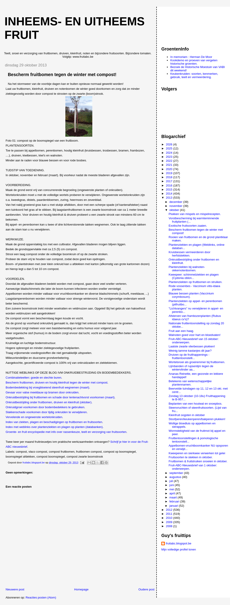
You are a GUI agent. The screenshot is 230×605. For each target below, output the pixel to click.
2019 (169, 173)
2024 (169, 152)
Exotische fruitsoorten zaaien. (188, 225)
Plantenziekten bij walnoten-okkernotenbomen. (187, 268)
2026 (169, 144)
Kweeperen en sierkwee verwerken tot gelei (197, 453)
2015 (169, 189)
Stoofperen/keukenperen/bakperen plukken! (197, 419)
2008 (169, 526)
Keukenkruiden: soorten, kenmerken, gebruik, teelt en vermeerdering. (194, 75)
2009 (169, 522)
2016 (169, 185)
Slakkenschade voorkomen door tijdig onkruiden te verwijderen (46, 412)
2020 (169, 169)
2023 (169, 156)
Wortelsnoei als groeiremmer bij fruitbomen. (197, 362)
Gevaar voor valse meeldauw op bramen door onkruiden (42, 392)
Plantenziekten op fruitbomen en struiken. (195, 282)
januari (174, 505)
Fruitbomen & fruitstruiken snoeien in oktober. (198, 461)
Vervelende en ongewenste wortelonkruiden (34, 417)
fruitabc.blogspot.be (178, 543)
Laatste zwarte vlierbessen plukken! (192, 346)
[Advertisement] (181, 24)
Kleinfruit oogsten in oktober (187, 415)
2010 (169, 518)
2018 (169, 177)
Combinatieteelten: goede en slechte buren (33, 377)
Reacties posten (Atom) (41, 597)
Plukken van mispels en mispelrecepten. (195, 214)
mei (172, 489)
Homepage (81, 589)
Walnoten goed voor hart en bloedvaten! (195, 335)
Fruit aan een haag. (181, 331)
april (172, 493)
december (176, 202)
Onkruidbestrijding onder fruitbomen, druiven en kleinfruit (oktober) (48, 402)
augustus (175, 477)
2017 (169, 181)
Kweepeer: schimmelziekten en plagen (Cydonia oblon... (194, 276)
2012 (169, 509)
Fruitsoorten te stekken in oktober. (191, 457)
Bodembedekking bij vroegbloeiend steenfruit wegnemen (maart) (47, 387)
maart (173, 497)
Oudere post (146, 589)
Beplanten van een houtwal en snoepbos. (195, 403)
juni (172, 485)
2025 (169, 148)
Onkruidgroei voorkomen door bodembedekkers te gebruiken (45, 407)
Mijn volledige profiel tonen (178, 549)
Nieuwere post (15, 589)
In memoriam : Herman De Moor (191, 57)
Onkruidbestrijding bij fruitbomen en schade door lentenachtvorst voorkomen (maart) (60, 397)
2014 (169, 193)
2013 (169, 197)
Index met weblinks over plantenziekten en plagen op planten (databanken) (54, 427)
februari (174, 501)
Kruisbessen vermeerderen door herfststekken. (189, 253)
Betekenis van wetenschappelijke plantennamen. (190, 382)
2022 (169, 160)
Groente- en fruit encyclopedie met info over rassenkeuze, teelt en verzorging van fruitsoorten (66, 432)
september (176, 473)
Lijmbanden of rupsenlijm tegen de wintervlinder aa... (191, 367)
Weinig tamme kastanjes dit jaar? (190, 350)
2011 (169, 513)
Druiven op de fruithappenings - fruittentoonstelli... (189, 356)
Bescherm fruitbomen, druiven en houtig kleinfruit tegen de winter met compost (56, 382)
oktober (174, 210)
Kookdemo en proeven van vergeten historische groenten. (193, 62)
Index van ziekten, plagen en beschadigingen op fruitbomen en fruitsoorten (54, 422)
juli (171, 481)
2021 (169, 165)
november (176, 206)
